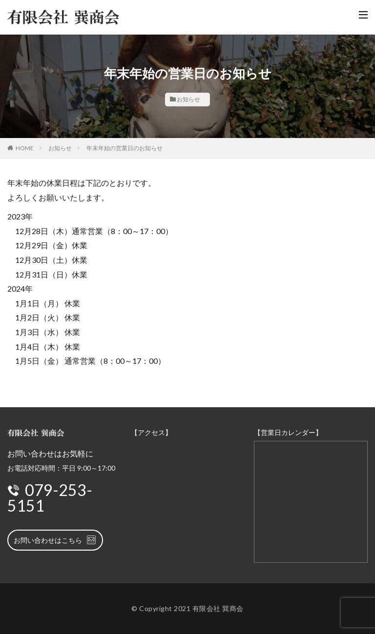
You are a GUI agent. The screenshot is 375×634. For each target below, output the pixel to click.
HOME (25, 148)
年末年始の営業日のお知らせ (124, 148)
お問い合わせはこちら (55, 540)
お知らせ (188, 99)
